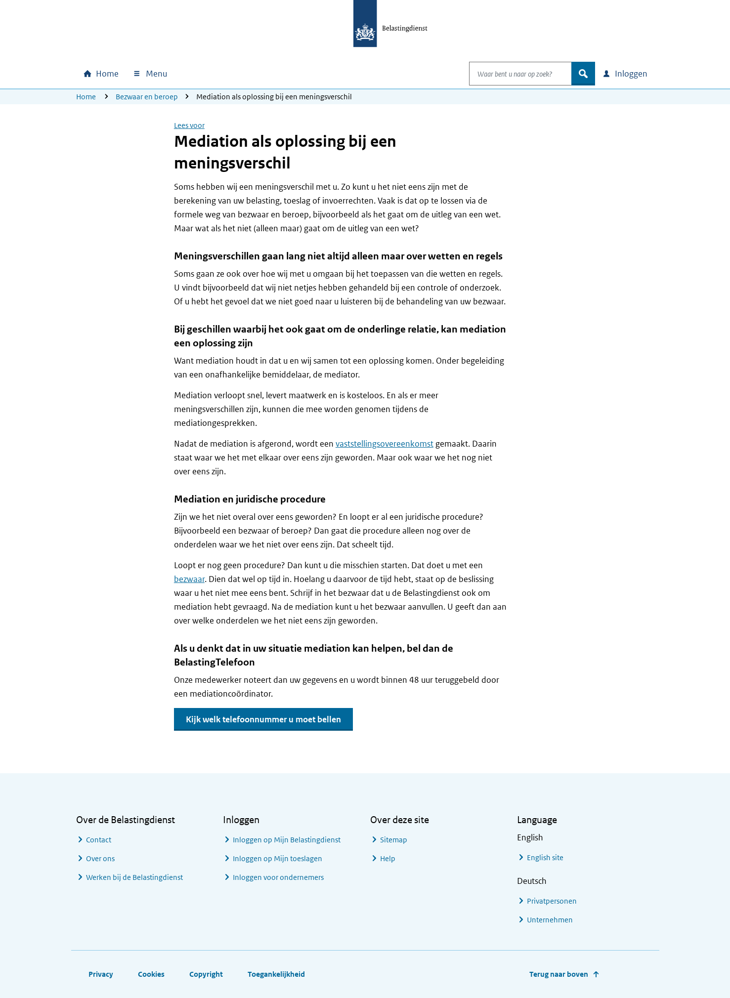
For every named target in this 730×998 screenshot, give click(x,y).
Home (86, 96)
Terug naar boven (558, 974)
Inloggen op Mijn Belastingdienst (287, 839)
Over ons (100, 858)
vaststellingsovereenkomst (384, 443)
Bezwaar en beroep (147, 96)
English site (545, 857)
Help (387, 858)
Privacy (100, 974)
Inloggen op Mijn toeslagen (277, 858)
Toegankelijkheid (276, 974)
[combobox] (510, 73)
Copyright (206, 974)
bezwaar (189, 579)
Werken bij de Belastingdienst (134, 877)
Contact (98, 839)
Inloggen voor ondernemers (278, 877)
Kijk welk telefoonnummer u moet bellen (263, 719)
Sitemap (393, 839)
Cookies (151, 974)
